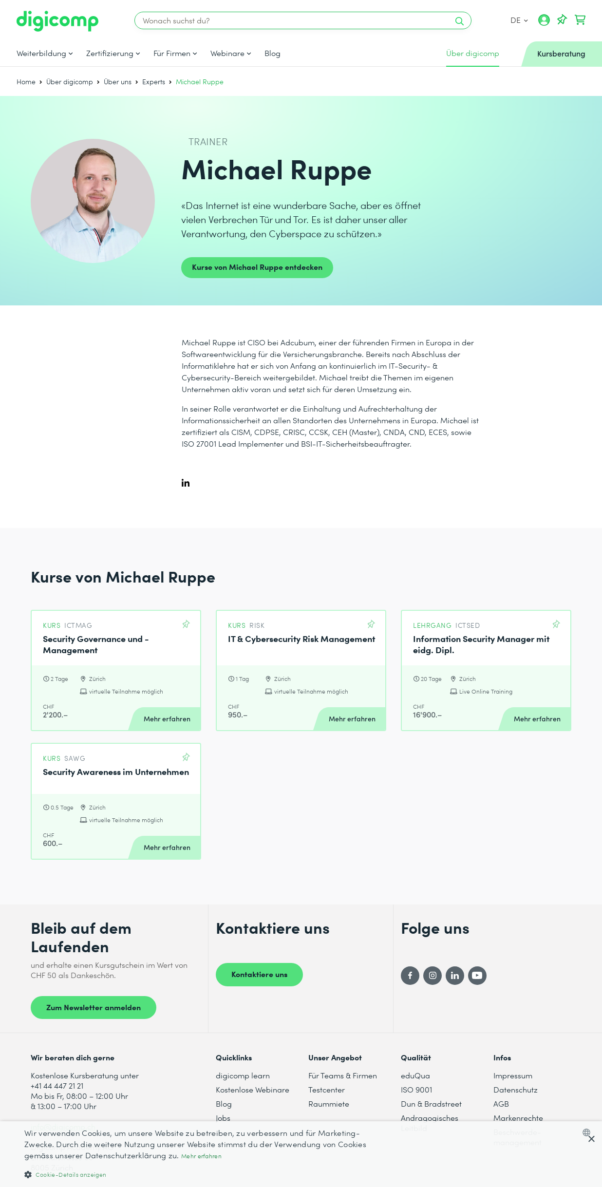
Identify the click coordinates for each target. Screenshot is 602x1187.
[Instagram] (432, 975)
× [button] (591, 1139)
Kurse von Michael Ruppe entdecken (257, 266)
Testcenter (326, 1089)
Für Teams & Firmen (342, 1075)
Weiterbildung (41, 53)
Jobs (223, 1117)
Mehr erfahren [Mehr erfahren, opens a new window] (201, 1156)
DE (519, 20)
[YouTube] (477, 975)
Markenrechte (518, 1117)
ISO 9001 (416, 1089)
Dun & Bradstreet (431, 1103)
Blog (272, 53)
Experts (153, 81)
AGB (501, 1103)
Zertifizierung (109, 53)
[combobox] (589, 1132)
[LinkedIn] (455, 975)
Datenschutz (515, 1089)
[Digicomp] (57, 21)
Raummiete (328, 1103)
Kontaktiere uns (259, 973)
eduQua (415, 1075)
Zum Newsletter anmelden (93, 1006)
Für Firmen (171, 53)
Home (26, 81)
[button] (202, 1174)
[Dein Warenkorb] (580, 20)
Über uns (118, 81)
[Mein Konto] (544, 23)
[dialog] (301, 1154)
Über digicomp (69, 81)
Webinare (227, 53)
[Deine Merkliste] (562, 20)
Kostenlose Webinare (252, 1089)
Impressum (512, 1075)
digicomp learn (243, 1075)
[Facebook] (410, 975)
